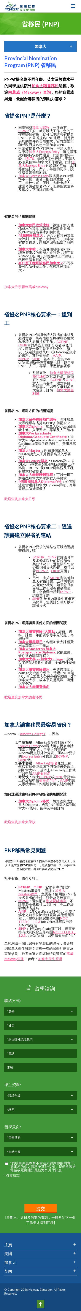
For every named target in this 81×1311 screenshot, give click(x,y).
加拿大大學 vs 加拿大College (40, 659)
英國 (8, 1271)
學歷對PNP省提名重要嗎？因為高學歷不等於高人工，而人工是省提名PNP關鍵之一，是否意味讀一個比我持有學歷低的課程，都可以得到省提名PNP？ (40, 865)
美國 (8, 1253)
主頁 (8, 1244)
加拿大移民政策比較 (33, 225)
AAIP (57, 355)
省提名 (52, 763)
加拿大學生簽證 (50, 959)
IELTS (29, 158)
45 (20, 235)
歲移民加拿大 (32, 235)
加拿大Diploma (30, 426)
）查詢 (45, 92)
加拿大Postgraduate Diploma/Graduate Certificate (42, 435)
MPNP (23, 359)
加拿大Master (29, 450)
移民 (45, 801)
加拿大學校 (27, 249)
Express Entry (49, 151)
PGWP (23, 131)
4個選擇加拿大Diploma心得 (40, 481)
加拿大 (34, 151)
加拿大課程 (40, 127)
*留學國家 (14, 1139)
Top (40, 1304)
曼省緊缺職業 (56, 901)
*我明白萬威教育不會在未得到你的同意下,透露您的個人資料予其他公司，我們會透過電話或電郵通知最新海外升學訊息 (43, 1166)
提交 (41, 1208)
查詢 (20, 959)
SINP (36, 359)
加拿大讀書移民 (45, 85)
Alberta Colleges (32, 734)
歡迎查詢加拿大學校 (19, 822)
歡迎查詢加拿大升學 (19, 499)
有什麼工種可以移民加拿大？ (40, 263)
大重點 (49, 631)
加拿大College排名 (33, 461)
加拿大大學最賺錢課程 (35, 474)
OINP (22, 345)
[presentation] (37, 1186)
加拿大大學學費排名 (33, 687)
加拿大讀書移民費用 (33, 669)
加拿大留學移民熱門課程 (53, 374)
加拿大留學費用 (30, 642)
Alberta (41, 763)
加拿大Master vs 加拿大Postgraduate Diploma (37, 650)
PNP (53, 780)
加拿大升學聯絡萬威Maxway (26, 287)
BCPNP (62, 341)
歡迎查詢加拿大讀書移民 (23, 697)
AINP (22, 911)
